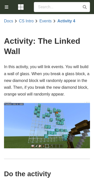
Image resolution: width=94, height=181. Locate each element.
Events (45, 21)
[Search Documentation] (62, 7)
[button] (84, 7)
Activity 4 (66, 21)
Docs (8, 21)
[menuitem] (7, 7)
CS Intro (26, 21)
